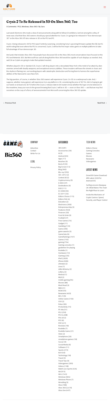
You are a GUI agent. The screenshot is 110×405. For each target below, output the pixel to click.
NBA (60, 288)
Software (61, 347)
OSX (60, 301)
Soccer (61, 342)
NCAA (60, 290)
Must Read (62, 285)
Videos (61, 366)
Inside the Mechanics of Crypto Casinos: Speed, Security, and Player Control (96, 197)
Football (61, 218)
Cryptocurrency (64, 180)
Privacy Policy (35, 167)
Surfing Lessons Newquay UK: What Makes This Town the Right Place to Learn (96, 187)
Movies (61, 282)
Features (61, 210)
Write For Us (35, 153)
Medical (61, 274)
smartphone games (65, 339)
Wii (59, 371)
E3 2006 (61, 191)
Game (60, 228)
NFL (59, 296)
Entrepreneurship (65, 207)
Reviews (61, 325)
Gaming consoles (65, 245)
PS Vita (61, 309)
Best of (61, 164)
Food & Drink (63, 215)
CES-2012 (62, 174)
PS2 (59, 312)
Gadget (61, 223)
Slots (60, 334)
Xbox (60, 385)
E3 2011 (61, 193)
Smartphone (63, 336)
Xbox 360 (33, 26)
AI (59, 153)
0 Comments (11, 26)
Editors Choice (63, 196)
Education (62, 201)
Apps (60, 158)
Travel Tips (62, 360)
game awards (63, 231)
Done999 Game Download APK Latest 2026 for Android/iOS (96, 178)
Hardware (62, 253)
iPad (60, 258)
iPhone (61, 261)
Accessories (63, 150)
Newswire (62, 293)
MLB (60, 277)
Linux (60, 266)
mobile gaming (64, 280)
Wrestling (62, 382)
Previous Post (9, 103)
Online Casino (63, 298)
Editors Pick (62, 199)
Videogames (63, 363)
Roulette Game (64, 331)
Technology (62, 355)
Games (61, 239)
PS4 (59, 317)
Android (61, 156)
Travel (60, 358)
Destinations (63, 185)
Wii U (60, 374)
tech (60, 352)
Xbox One (62, 390)
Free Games (63, 220)
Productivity (62, 307)
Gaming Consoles (93, 150)
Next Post (102, 103)
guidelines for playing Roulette (66, 249)
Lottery (61, 272)
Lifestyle (61, 263)
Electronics (62, 204)
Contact (33, 150)
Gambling (61, 226)
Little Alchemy (63, 269)
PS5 (59, 320)
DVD (60, 188)
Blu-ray (61, 172)
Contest (61, 177)
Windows (25, 26)
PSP (59, 323)
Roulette (61, 328)
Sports (60, 350)
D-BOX (61, 183)
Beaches (61, 161)
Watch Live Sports (65, 368)
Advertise (34, 148)
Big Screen (62, 166)
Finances (61, 212)
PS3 (19, 26)
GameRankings (64, 236)
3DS (60, 148)
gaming (61, 242)
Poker (60, 304)
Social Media (63, 344)
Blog (60, 169)
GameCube (62, 234)
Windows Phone (64, 379)
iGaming (61, 255)
